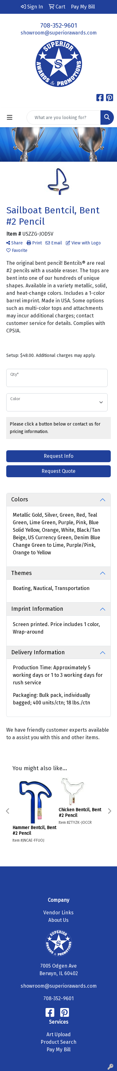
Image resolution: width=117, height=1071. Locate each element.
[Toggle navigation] (9, 117)
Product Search (58, 1042)
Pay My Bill (58, 1050)
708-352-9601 (58, 25)
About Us (58, 920)
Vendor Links (58, 913)
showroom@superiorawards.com (59, 33)
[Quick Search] (64, 117)
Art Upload (58, 1034)
